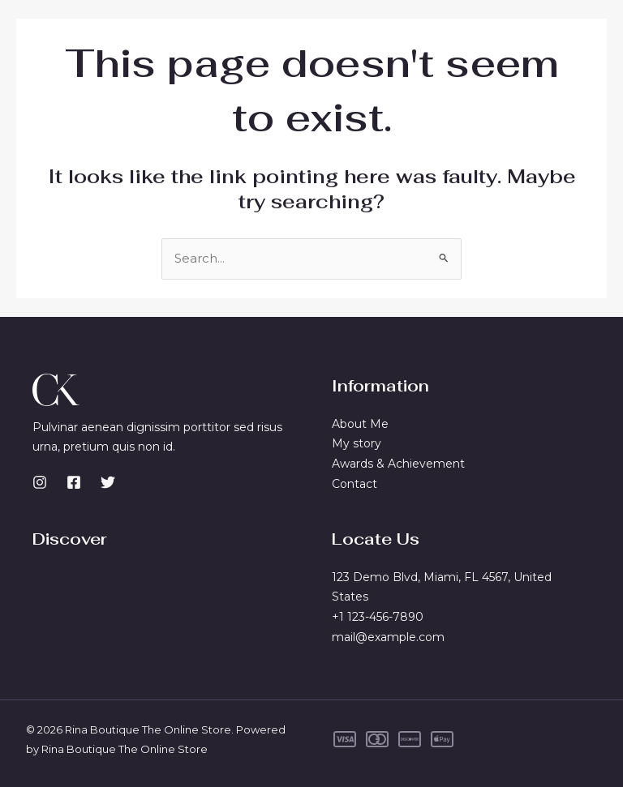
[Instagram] (39, 482)
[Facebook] (74, 482)
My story (356, 443)
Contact (354, 484)
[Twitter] (108, 482)
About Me (360, 424)
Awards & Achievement (398, 463)
